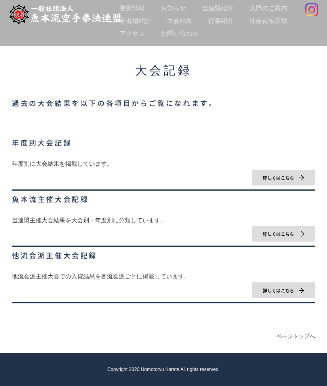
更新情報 (132, 8)
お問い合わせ (180, 33)
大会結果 (179, 20)
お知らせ (173, 8)
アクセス (132, 33)
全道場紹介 (135, 20)
